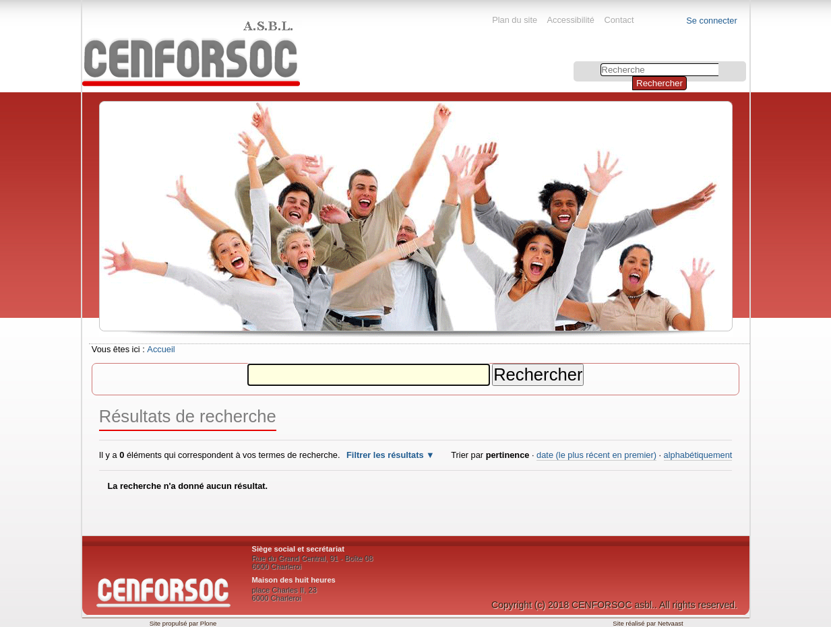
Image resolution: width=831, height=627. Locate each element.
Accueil (161, 349)
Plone (208, 623)
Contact (619, 20)
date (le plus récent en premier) (596, 455)
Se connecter (711, 20)
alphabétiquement (698, 455)
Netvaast (670, 623)
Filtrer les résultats (385, 455)
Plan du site (514, 20)
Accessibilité (570, 20)
